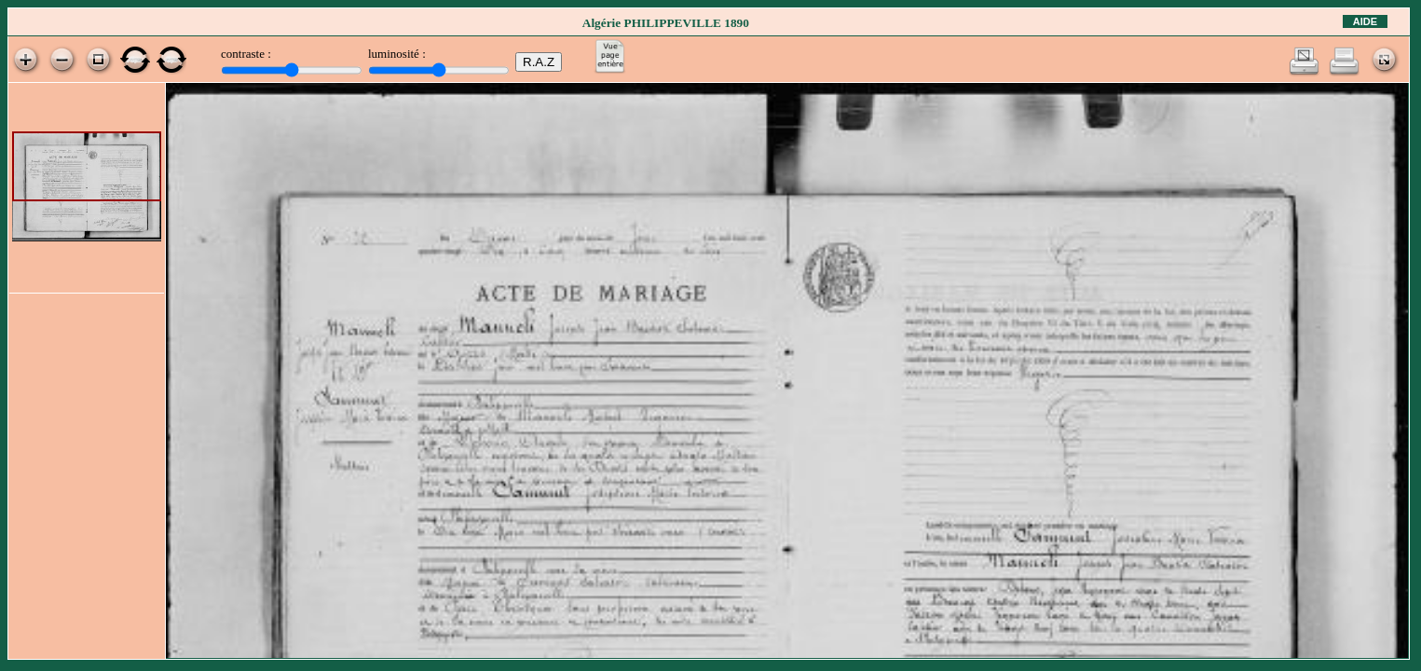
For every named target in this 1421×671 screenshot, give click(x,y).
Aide (1365, 21)
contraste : (246, 54)
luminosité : (397, 54)
